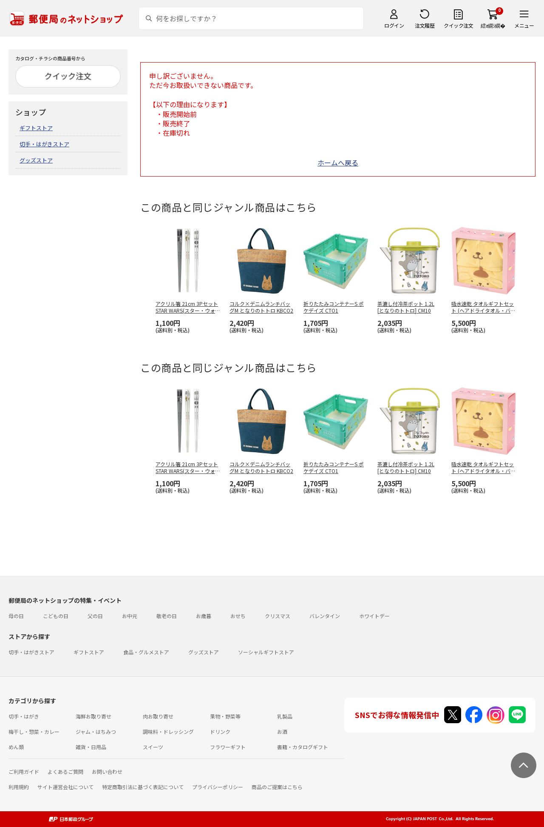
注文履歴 (424, 25)
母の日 (16, 615)
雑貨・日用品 (91, 746)
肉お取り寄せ (158, 716)
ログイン (394, 25)
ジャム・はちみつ (96, 731)
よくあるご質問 (65, 771)
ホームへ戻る (337, 162)
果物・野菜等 (225, 716)
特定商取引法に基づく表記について (143, 786)
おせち (238, 615)
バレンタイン (324, 615)
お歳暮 (203, 615)
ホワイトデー (374, 615)
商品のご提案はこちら (277, 786)
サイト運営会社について (65, 786)
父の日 (95, 615)
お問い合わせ (107, 771)
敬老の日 (166, 615)
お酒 (282, 731)
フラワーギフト (228, 746)
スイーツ (153, 746)
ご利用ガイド (23, 771)
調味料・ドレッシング (168, 731)
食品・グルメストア (146, 652)
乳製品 (284, 716)
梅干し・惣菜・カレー (34, 731)
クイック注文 (458, 25)
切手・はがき (23, 716)
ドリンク (220, 731)
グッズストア (36, 160)
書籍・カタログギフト (302, 746)
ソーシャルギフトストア (266, 652)
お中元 (129, 615)
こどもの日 (55, 615)
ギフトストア (36, 128)
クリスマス (277, 615)
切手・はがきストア (44, 144)
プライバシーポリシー (217, 786)
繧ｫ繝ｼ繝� (493, 25)
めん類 (16, 746)
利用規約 (18, 786)
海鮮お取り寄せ (93, 716)
